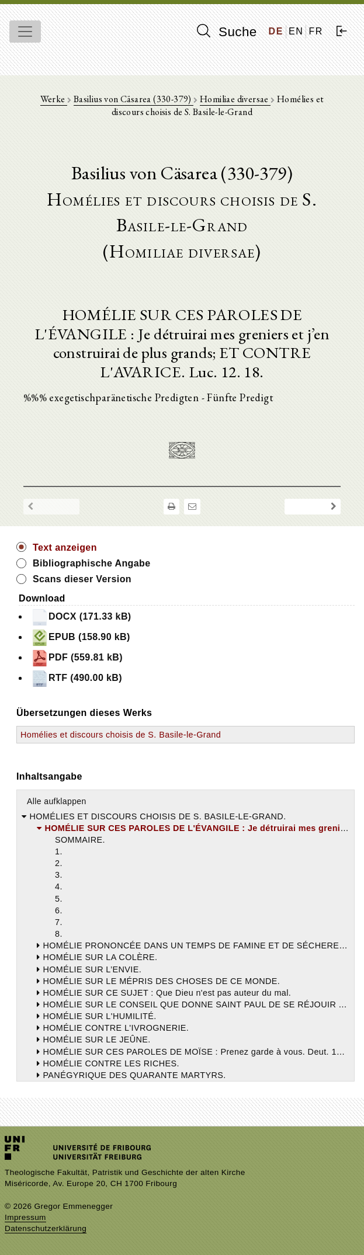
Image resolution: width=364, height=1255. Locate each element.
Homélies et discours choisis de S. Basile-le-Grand (120, 734)
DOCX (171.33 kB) (81, 617)
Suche (226, 31)
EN (296, 31)
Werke (53, 99)
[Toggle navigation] (25, 31)
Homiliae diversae (235, 99)
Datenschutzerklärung (45, 1228)
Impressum (25, 1217)
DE (276, 31)
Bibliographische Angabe (92, 563)
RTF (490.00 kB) (76, 678)
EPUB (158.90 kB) (80, 637)
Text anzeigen (65, 547)
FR (315, 31)
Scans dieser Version (82, 579)
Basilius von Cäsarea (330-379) (133, 99)
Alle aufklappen (56, 801)
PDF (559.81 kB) (77, 658)
